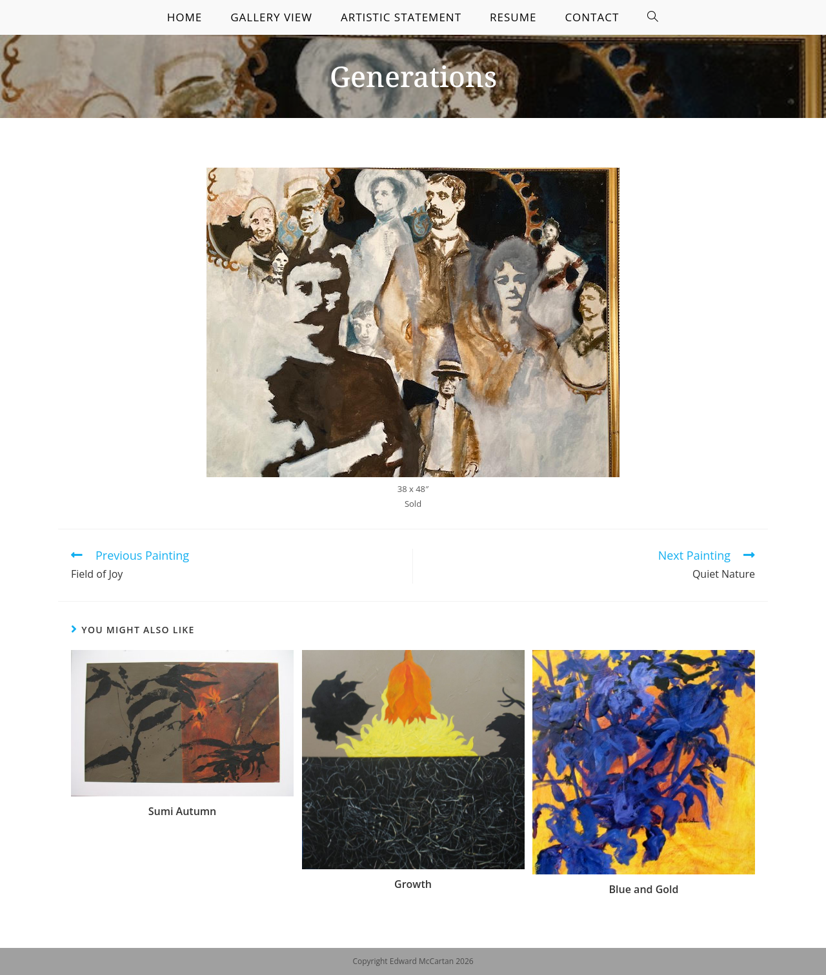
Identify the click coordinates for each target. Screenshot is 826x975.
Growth (413, 884)
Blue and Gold (644, 889)
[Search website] (653, 17)
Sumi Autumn (182, 811)
